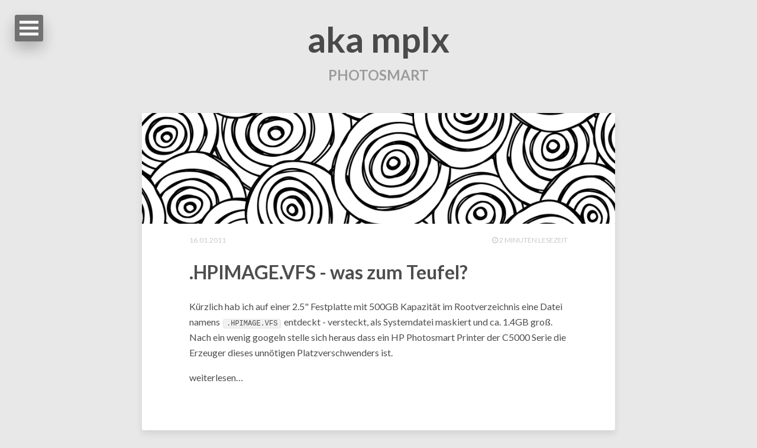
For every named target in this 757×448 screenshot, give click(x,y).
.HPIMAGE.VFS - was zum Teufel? (328, 271)
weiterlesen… (216, 377)
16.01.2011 (207, 240)
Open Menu (29, 28)
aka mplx (378, 39)
